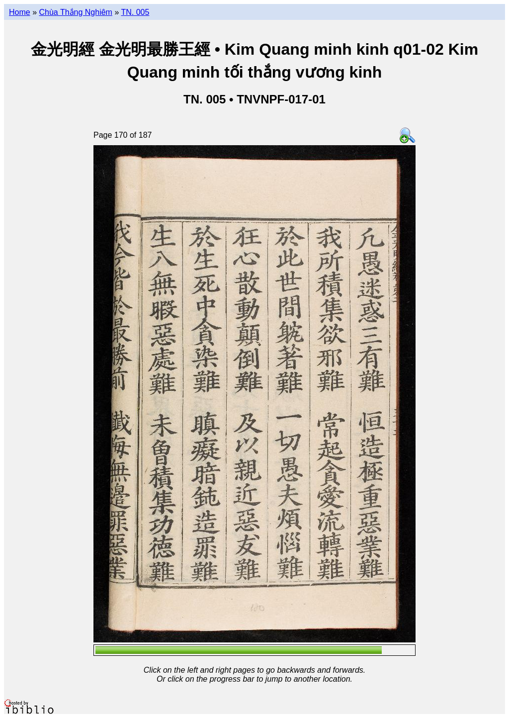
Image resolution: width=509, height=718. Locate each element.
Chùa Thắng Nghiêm (75, 12)
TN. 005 (135, 12)
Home (19, 12)
